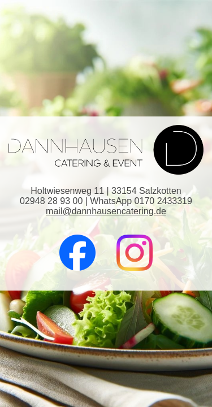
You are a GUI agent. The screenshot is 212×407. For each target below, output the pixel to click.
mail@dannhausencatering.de (106, 211)
